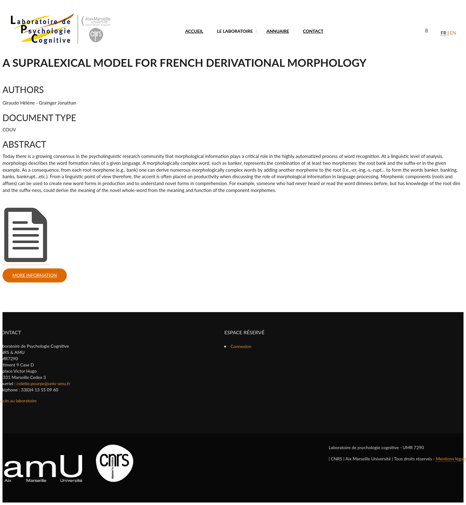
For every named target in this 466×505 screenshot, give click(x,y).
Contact (313, 31)
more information (34, 275)
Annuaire (277, 31)
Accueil (194, 31)
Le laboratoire (235, 31)
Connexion (241, 346)
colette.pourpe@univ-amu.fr (43, 383)
